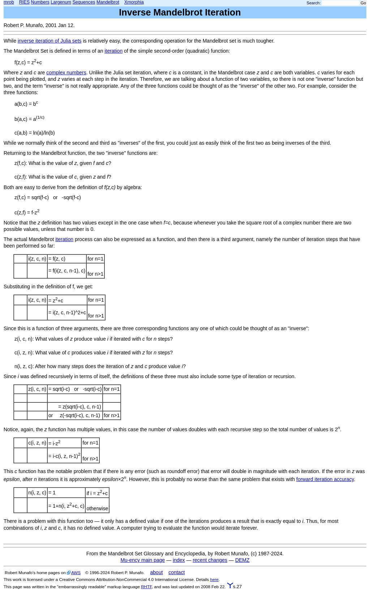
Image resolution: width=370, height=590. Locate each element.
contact (176, 572)
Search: (314, 3)
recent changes (210, 560)
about (156, 572)
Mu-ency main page (142, 560)
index (179, 560)
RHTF (146, 586)
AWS (76, 572)
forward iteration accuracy (325, 479)
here (214, 579)
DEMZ (242, 560)
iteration (113, 51)
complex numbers (66, 72)
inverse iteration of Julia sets (50, 41)
